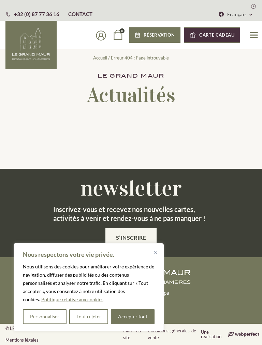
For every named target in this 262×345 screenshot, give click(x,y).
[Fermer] (155, 252)
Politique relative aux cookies (72, 299)
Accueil (100, 58)
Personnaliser (44, 316)
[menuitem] (240, 14)
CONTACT (80, 14)
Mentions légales (22, 340)
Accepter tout (132, 316)
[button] (154, 35)
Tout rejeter (88, 316)
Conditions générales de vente (172, 334)
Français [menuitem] (237, 14)
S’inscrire (131, 237)
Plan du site (132, 334)
